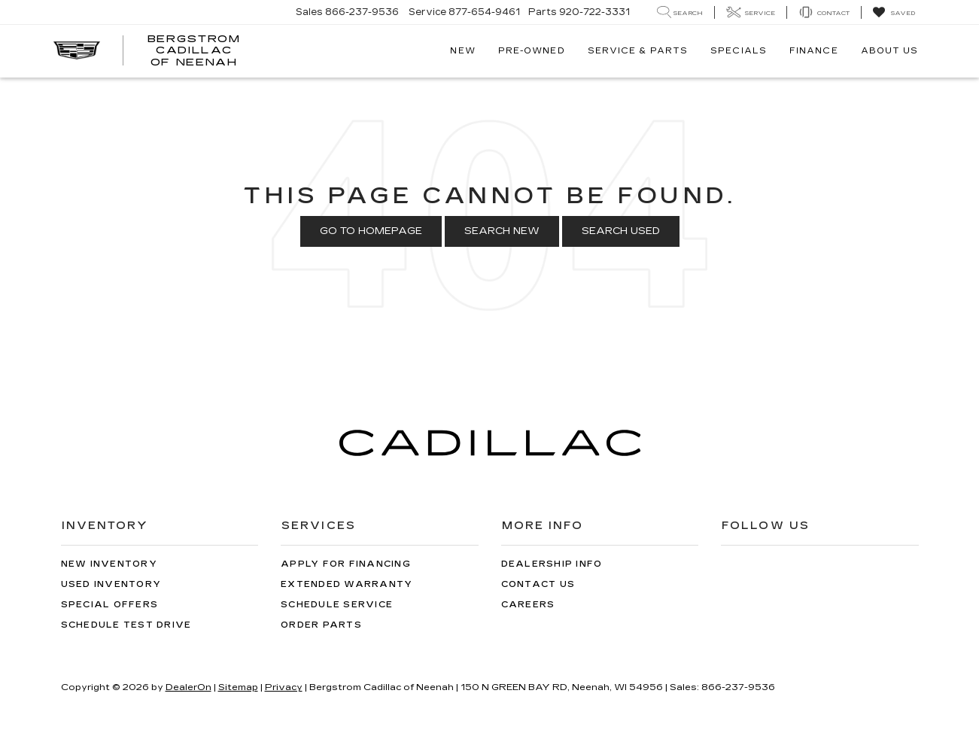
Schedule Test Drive (126, 625)
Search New (502, 231)
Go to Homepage (371, 231)
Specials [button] (738, 51)
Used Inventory (111, 584)
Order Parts (321, 625)
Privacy (284, 687)
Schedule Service (337, 605)
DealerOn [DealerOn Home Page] (188, 687)
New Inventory (109, 564)
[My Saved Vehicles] (893, 13)
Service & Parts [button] (638, 51)
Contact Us (538, 584)
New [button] (462, 51)
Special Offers (110, 605)
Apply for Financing (346, 564)
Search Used (621, 231)
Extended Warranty (346, 584)
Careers (528, 605)
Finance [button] (813, 51)
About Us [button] (890, 51)
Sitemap (238, 687)
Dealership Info (552, 564)
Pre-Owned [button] (531, 51)
